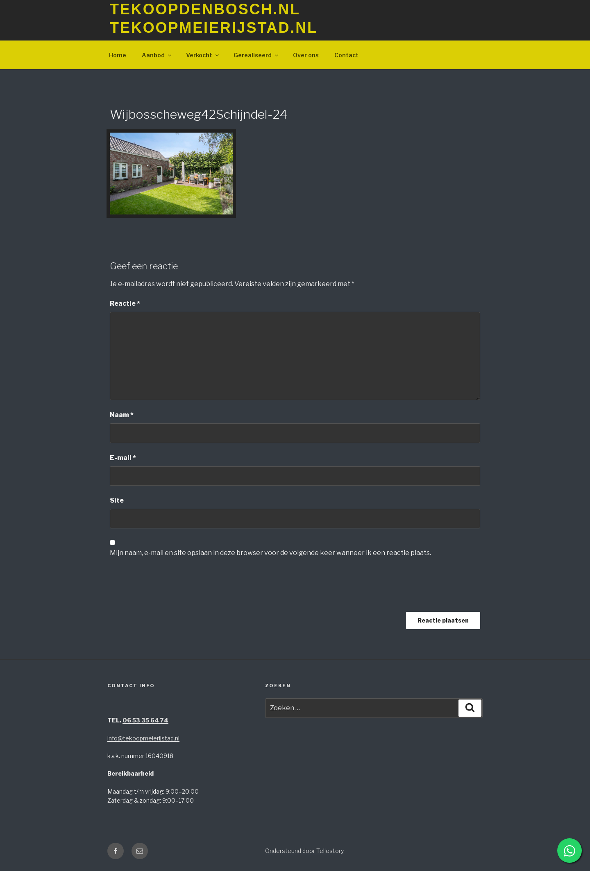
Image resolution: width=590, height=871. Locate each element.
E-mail (123, 458)
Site (117, 500)
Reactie (125, 303)
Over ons (306, 55)
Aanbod (157, 55)
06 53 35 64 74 (145, 720)
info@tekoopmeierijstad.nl (143, 738)
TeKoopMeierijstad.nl (214, 27)
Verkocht (203, 55)
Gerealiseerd (256, 55)
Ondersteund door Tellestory (304, 850)
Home (117, 55)
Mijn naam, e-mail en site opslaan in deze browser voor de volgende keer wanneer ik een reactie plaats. (270, 553)
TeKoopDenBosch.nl (205, 9)
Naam (122, 415)
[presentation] (172, 588)
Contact (346, 55)
